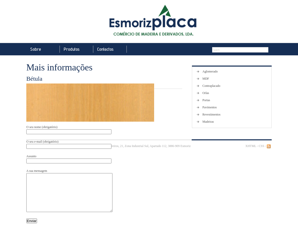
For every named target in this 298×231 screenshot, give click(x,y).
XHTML (250, 146)
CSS (261, 146)
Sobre (35, 49)
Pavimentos (209, 107)
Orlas (205, 93)
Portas (206, 100)
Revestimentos (211, 114)
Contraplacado (211, 86)
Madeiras (208, 121)
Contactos (105, 49)
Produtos (71, 49)
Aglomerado (210, 71)
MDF (205, 78)
